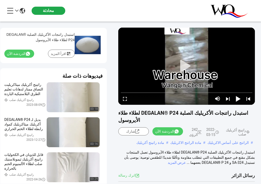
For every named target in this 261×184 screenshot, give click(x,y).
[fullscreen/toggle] (125, 98)
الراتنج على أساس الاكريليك (228, 143)
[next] (228, 98)
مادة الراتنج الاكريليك (185, 143)
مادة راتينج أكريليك (150, 143)
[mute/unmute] (218, 98)
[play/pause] (238, 98)
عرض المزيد (177, 162)
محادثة (48, 10)
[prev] (248, 98)
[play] (186, 66)
